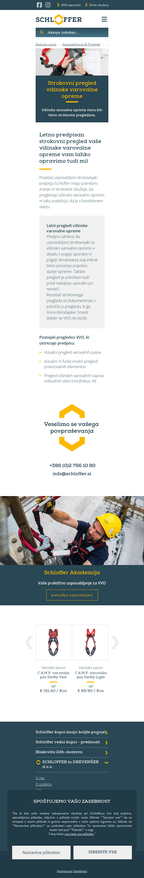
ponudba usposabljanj (72, 595)
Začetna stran (46, 44)
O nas (40, 778)
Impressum (64, 871)
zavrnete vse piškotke (79, 834)
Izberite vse (102, 852)
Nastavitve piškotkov (41, 852)
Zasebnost (80, 871)
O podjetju (44, 784)
